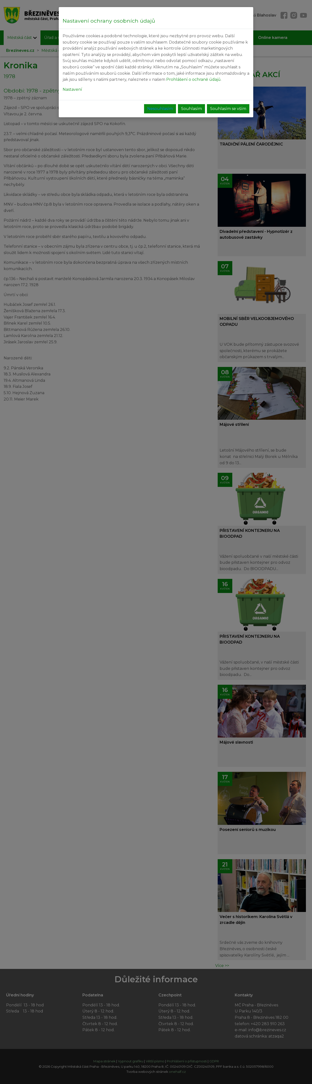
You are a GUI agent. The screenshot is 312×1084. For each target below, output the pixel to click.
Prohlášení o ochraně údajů (193, 79)
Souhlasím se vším (228, 108)
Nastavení (72, 89)
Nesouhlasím (160, 108)
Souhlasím (191, 108)
